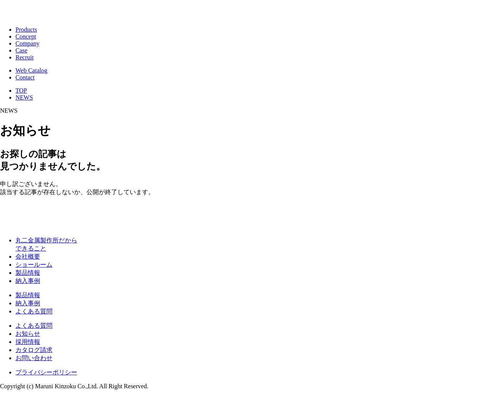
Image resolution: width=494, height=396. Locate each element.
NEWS (24, 97)
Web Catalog (31, 70)
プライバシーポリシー (46, 372)
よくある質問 (33, 311)
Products (26, 29)
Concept (25, 36)
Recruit (24, 57)
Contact (25, 77)
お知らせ (27, 333)
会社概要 (27, 256)
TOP (21, 90)
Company (27, 43)
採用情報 (27, 341)
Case (21, 50)
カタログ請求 (33, 350)
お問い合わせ (33, 358)
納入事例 (27, 281)
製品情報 (27, 272)
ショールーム (33, 264)
